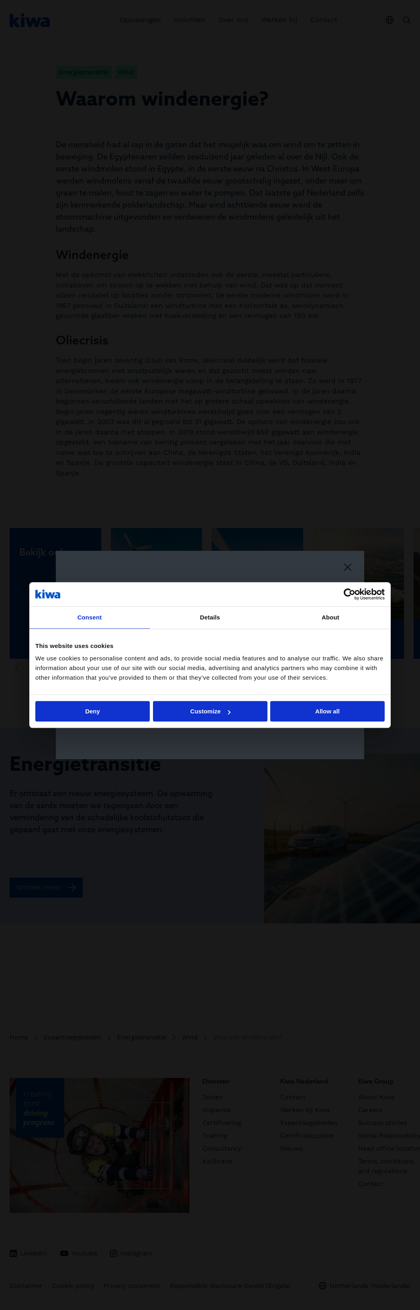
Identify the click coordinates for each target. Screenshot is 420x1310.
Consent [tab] (89, 617)
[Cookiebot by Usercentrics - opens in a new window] (349, 594)
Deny (92, 711)
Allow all (327, 711)
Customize (210, 711)
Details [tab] (210, 617)
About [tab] (330, 617)
